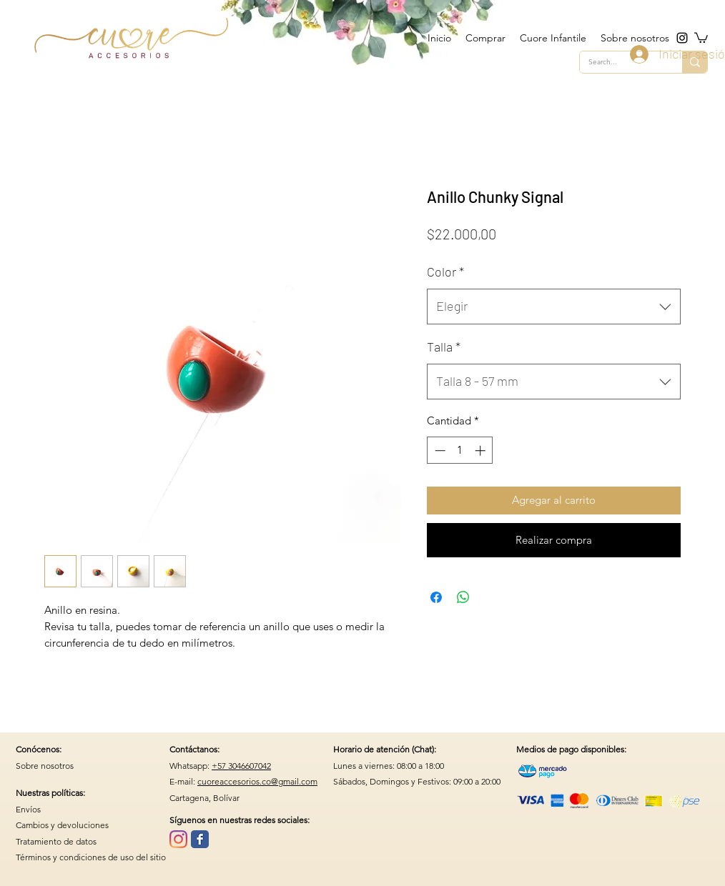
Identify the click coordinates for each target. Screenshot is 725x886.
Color (445, 271)
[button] (701, 37)
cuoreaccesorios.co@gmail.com (257, 781)
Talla (443, 346)
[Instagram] (178, 839)
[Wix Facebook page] (200, 839)
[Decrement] (438, 450)
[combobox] (554, 306)
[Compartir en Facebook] (436, 597)
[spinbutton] (460, 450)
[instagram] (682, 38)
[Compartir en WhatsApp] (463, 597)
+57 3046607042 (241, 765)
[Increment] (481, 450)
